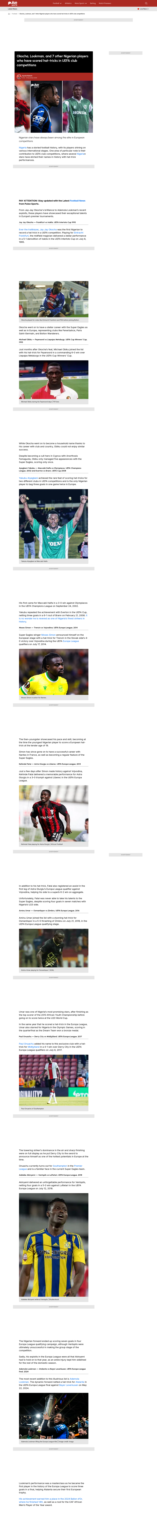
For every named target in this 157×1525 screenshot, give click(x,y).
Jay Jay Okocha (48, 229)
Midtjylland (33, 1047)
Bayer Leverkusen (68, 1385)
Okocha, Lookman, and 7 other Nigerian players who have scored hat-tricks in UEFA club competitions (52, 14)
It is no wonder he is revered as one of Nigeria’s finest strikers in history (53, 618)
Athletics (68, 3)
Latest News (12, 9)
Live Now (144, 9)
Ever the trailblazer (29, 229)
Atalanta (80, 1382)
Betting (93, 3)
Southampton (60, 1166)
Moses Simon (48, 635)
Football (57, 3)
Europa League (71, 641)
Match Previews (105, 3)
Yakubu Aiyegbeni (28, 478)
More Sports (81, 3)
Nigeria (23, 147)
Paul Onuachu (26, 1043)
